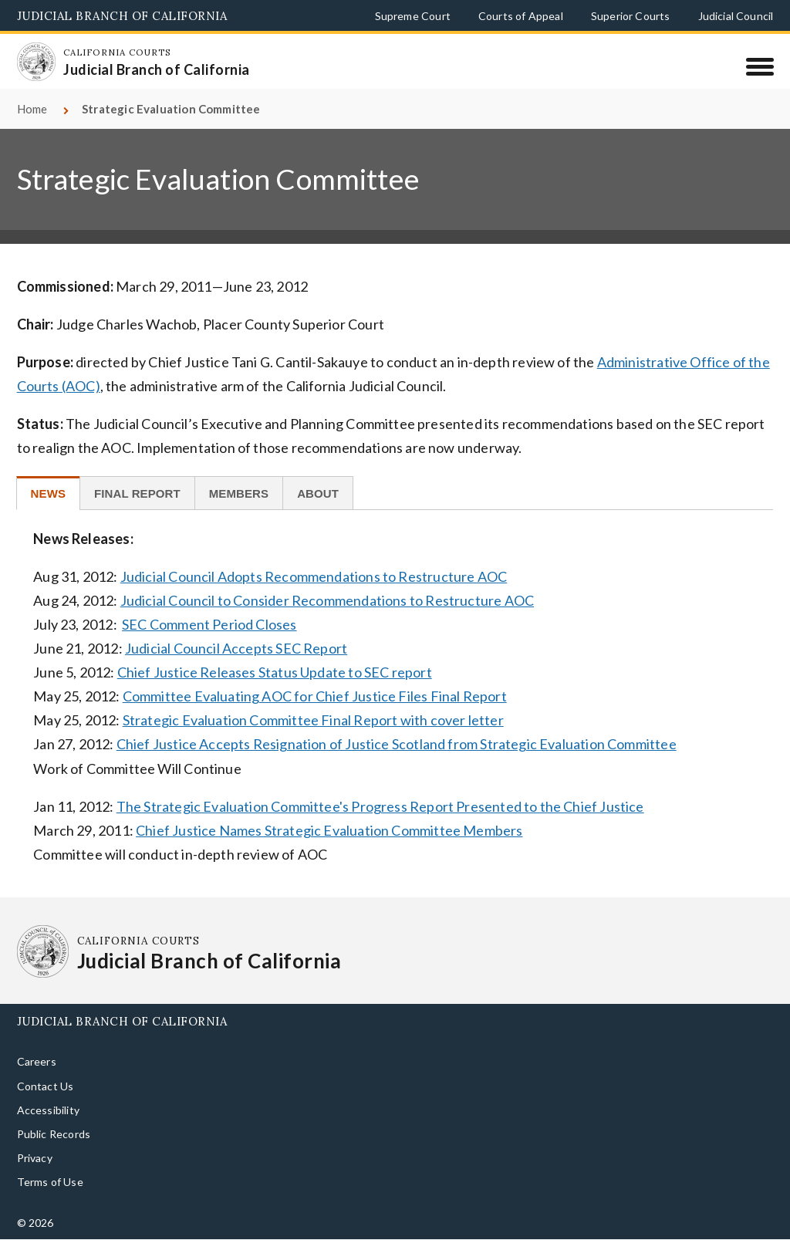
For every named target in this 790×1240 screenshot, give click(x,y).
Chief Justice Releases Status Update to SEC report (274, 672)
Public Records (54, 1133)
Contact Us (45, 1086)
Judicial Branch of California (122, 15)
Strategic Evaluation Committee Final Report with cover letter (313, 719)
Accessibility (48, 1110)
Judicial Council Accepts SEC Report (236, 648)
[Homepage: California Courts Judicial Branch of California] (36, 61)
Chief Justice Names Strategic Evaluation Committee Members (329, 830)
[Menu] (759, 66)
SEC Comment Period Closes (209, 624)
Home (32, 109)
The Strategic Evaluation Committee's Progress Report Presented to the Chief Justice (380, 806)
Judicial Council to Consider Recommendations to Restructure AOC (327, 600)
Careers (36, 1061)
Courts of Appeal (520, 15)
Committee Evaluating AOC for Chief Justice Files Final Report (315, 696)
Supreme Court (413, 15)
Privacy (34, 1157)
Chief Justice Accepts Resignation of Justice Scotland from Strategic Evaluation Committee (396, 743)
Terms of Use (50, 1181)
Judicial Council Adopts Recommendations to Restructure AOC (313, 576)
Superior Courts (630, 15)
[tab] (48, 493)
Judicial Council (736, 15)
